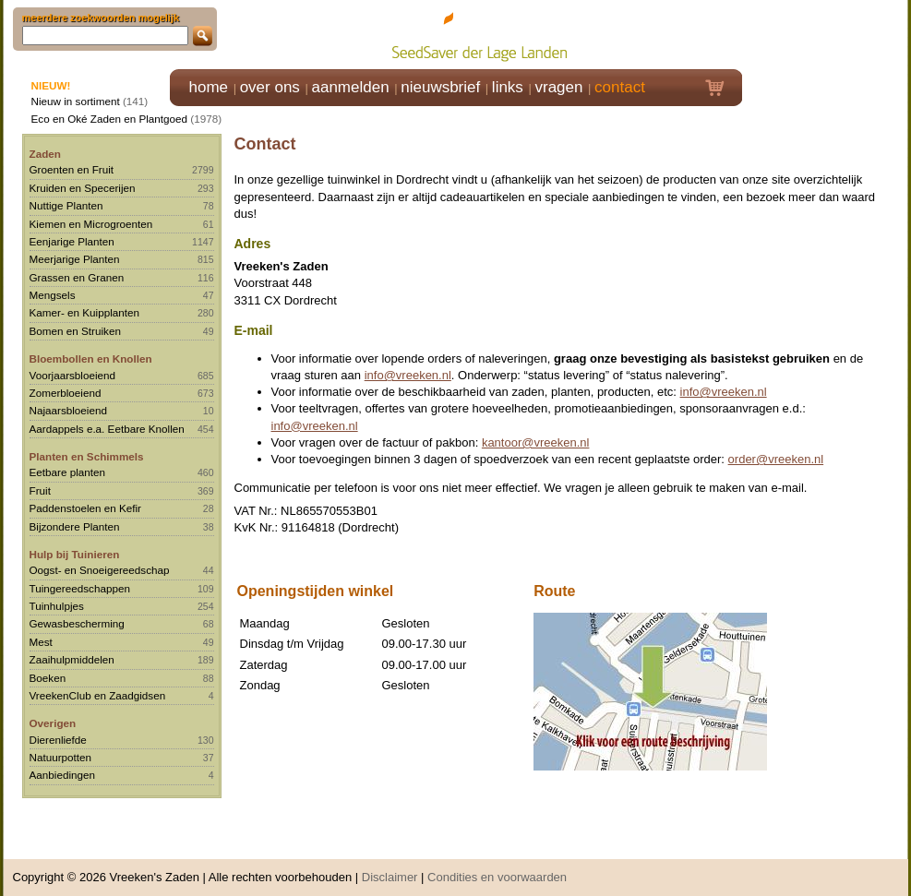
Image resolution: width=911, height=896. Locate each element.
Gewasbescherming (77, 623)
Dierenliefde (58, 740)
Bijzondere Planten (75, 526)
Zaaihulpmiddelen (72, 659)
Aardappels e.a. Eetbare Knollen (107, 429)
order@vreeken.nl (776, 459)
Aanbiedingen (63, 775)
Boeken (48, 678)
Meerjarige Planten (75, 259)
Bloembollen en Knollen (91, 358)
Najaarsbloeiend (68, 410)
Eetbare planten (68, 472)
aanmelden (350, 87)
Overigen (53, 723)
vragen (559, 87)
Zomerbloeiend (66, 393)
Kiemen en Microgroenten (91, 224)
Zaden (45, 154)
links (507, 87)
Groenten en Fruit (72, 169)
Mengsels (53, 295)
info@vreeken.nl (408, 375)
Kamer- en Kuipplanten (85, 312)
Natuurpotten (61, 757)
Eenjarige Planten (72, 241)
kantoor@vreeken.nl (536, 442)
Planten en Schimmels (87, 456)
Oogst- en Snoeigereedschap (100, 570)
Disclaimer (390, 868)
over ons (270, 87)
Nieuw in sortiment (75, 101)
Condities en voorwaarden (497, 868)
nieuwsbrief (440, 87)
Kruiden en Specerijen (83, 188)
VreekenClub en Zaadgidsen (98, 695)
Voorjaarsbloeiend (73, 375)
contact (619, 87)
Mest (41, 642)
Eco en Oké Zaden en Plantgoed (109, 119)
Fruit (40, 490)
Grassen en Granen (77, 277)
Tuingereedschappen (80, 588)
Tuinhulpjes (57, 606)
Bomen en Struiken (75, 331)
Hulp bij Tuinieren (75, 554)
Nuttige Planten (66, 205)
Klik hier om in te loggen (825, 34)
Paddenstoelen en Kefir (86, 508)
